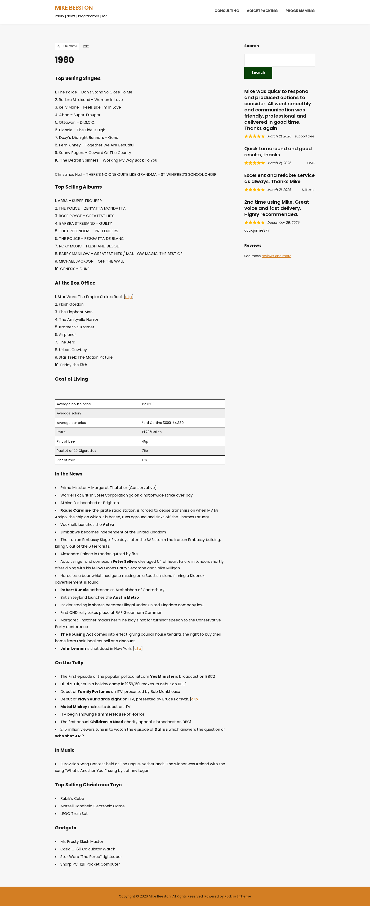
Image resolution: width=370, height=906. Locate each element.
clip (128, 296)
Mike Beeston (74, 8)
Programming (300, 10)
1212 (86, 46)
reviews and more (276, 256)
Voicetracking (262, 10)
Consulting (226, 10)
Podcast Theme (238, 896)
